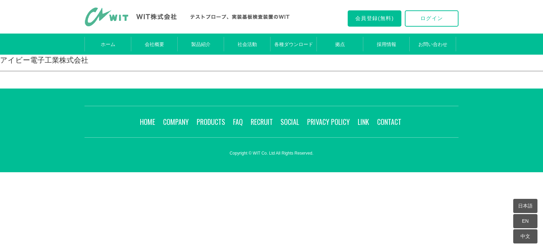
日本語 (525, 206)
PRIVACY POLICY (328, 122)
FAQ (238, 122)
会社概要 (154, 44)
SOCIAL (290, 122)
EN (525, 221)
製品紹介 (201, 44)
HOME (147, 122)
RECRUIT (262, 122)
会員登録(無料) (374, 18)
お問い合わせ (432, 44)
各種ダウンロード (293, 44)
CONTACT (389, 122)
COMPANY (176, 122)
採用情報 (386, 44)
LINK (363, 122)
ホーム (108, 44)
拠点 (340, 44)
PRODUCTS (211, 122)
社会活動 (247, 44)
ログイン (431, 18)
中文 (525, 236)
